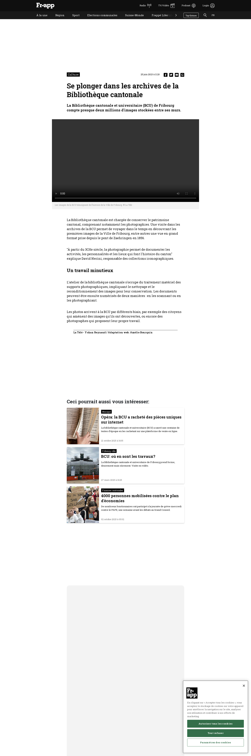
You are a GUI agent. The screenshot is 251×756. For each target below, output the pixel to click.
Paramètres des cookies (215, 746)
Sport (73, 19)
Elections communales (100, 19)
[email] (177, 75)
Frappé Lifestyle (160, 19)
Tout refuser (216, 736)
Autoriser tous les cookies (215, 727)
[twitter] (171, 75)
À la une (39, 19)
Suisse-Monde (132, 19)
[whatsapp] (182, 75)
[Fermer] (244, 689)
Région (57, 19)
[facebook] (166, 75)
